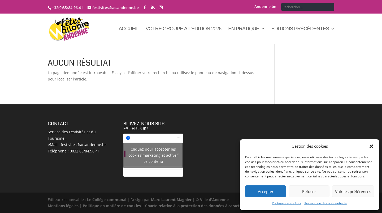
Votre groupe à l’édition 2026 (184, 29)
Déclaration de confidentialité (325, 203)
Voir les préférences (353, 191)
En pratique (243, 29)
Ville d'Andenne (214, 199)
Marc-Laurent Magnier (171, 199)
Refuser (309, 191)
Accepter (266, 191)
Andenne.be (265, 7)
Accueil (128, 29)
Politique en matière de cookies (112, 205)
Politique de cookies (286, 203)
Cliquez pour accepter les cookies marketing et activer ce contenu (153, 155)
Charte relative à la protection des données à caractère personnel (205, 205)
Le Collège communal (106, 199)
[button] (371, 146)
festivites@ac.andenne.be (84, 144)
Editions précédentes (300, 29)
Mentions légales (63, 205)
